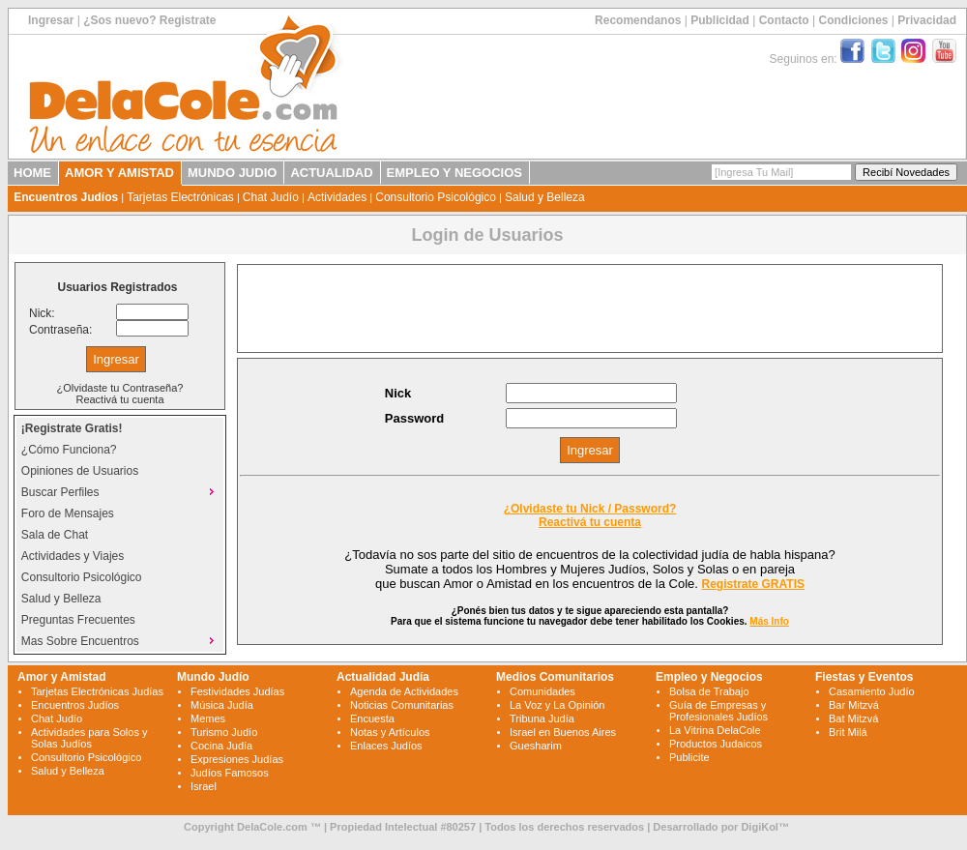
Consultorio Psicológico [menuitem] (81, 577)
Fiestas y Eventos (864, 677)
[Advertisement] (590, 308)
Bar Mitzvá (854, 705)
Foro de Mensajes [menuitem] (67, 513)
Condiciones (853, 20)
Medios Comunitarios (555, 677)
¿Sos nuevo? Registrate (149, 20)
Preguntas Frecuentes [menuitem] (78, 620)
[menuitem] (119, 428)
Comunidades (542, 691)
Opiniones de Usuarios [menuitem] (79, 471)
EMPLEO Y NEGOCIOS (454, 172)
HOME (32, 172)
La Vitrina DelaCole (715, 730)
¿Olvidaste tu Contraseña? (120, 388)
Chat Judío (271, 197)
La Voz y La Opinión (557, 705)
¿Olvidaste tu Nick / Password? (590, 508)
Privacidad (926, 20)
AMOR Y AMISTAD (119, 172)
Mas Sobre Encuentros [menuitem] (120, 640)
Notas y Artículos (390, 732)
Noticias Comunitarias (402, 705)
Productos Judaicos (715, 743)
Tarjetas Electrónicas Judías (97, 691)
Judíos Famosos (229, 772)
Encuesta (372, 718)
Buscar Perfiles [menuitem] (120, 491)
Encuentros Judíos (66, 197)
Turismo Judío (223, 732)
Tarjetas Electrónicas (180, 197)
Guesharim (536, 745)
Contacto (784, 20)
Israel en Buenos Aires (563, 732)
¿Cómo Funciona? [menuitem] (69, 449)
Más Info (769, 621)
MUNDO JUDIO (232, 172)
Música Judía (221, 705)
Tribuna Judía (542, 718)
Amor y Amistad (61, 677)
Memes (207, 718)
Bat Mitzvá (853, 718)
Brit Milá (848, 732)
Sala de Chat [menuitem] (54, 535)
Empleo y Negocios (709, 677)
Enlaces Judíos (386, 745)
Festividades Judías (237, 691)
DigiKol (759, 827)
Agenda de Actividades (404, 691)
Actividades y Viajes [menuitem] (73, 556)
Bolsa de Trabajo (709, 691)
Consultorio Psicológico (435, 197)
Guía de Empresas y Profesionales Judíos (718, 710)
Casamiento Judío (872, 691)
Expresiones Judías (236, 759)
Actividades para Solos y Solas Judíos (89, 737)
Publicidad (719, 20)
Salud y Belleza (545, 197)
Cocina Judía (221, 745)
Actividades (337, 197)
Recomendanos (638, 20)
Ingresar (50, 20)
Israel (203, 786)
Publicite (689, 757)
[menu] (120, 535)
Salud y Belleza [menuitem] (61, 598)
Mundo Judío (213, 677)
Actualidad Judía (383, 677)
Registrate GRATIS (753, 584)
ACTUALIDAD (331, 172)
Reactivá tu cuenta (119, 399)
